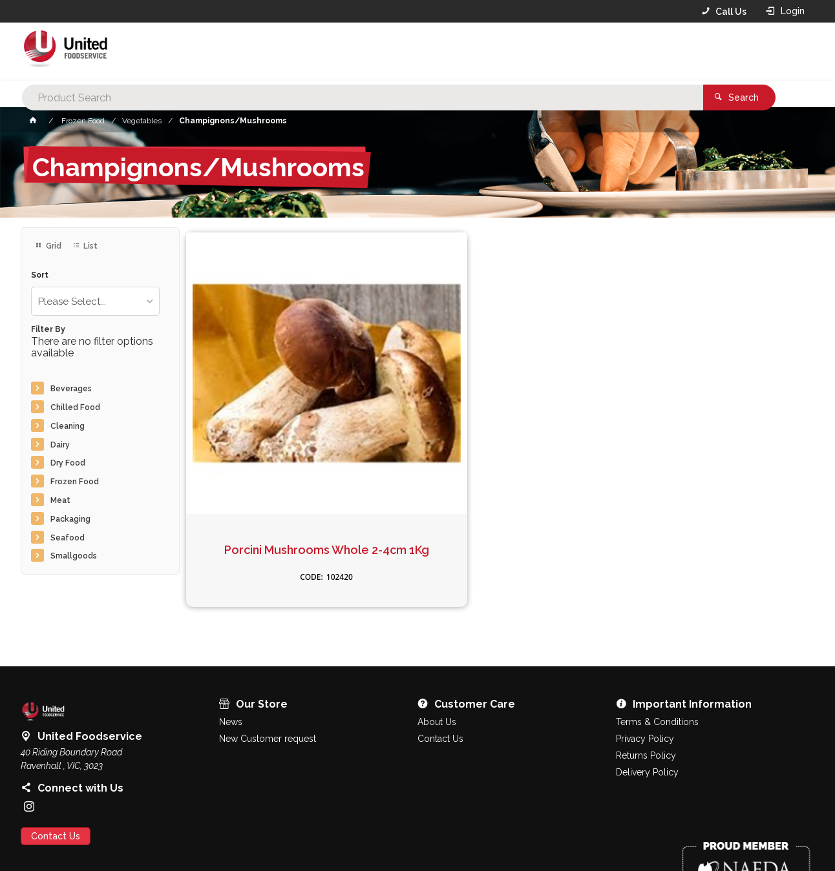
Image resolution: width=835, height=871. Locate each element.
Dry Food (67, 462)
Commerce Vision (96, 838)
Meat (60, 500)
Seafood (67, 537)
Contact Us (55, 783)
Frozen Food (74, 481)
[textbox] (397, 52)
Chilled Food (75, 407)
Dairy (60, 444)
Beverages (71, 388)
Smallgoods (73, 555)
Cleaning (67, 426)
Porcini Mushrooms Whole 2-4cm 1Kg (259, 431)
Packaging (70, 519)
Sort (39, 275)
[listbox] (95, 301)
